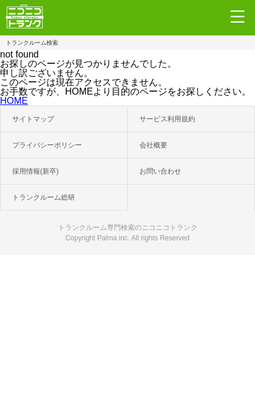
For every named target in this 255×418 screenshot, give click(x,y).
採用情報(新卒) (35, 171)
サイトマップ (33, 119)
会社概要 (153, 145)
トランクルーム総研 (43, 197)
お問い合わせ (160, 171)
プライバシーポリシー (47, 145)
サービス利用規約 (167, 119)
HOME (14, 101)
